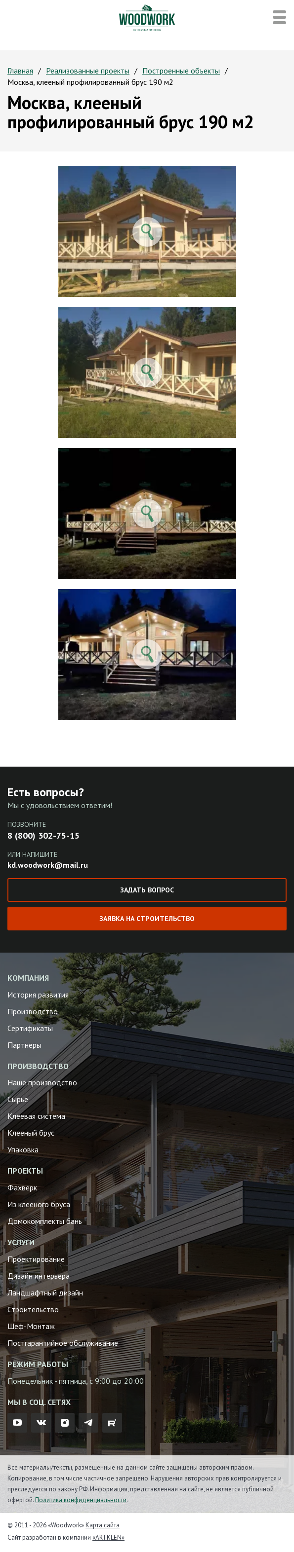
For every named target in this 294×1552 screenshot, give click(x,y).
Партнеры (24, 1045)
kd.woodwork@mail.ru (47, 865)
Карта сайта (102, 1525)
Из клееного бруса (38, 1204)
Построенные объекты (181, 70)
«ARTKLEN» (108, 1537)
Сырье (17, 1099)
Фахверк (22, 1187)
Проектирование (36, 1259)
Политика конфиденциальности (80, 1500)
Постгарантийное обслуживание (62, 1343)
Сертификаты (30, 1028)
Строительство (33, 1309)
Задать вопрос (146, 890)
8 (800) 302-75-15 (43, 835)
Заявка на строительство (146, 918)
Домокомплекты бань (44, 1221)
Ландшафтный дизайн (45, 1292)
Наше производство (42, 1082)
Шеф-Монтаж (31, 1326)
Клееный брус (30, 1133)
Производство (32, 1011)
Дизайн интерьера (38, 1276)
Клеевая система (36, 1116)
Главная (20, 70)
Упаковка (23, 1149)
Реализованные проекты (87, 70)
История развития (38, 994)
